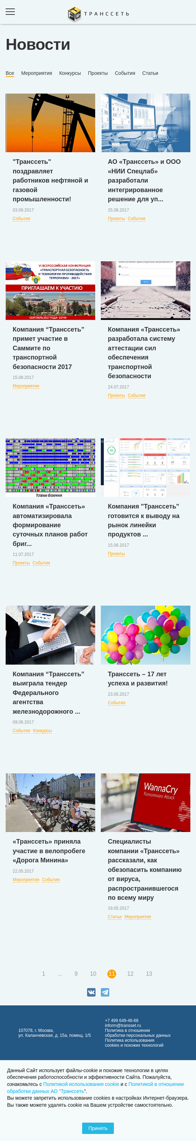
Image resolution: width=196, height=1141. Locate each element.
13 (149, 974)
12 (130, 974)
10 (93, 974)
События (125, 73)
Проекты (98, 73)
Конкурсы (70, 73)
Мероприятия (36, 73)
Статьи (150, 73)
